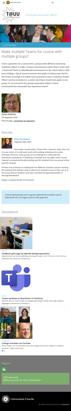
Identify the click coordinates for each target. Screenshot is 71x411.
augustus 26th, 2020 (22, 142)
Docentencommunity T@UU (41, 15)
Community (6, 341)
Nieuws (4, 251)
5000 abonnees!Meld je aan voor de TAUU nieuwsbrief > (22, 379)
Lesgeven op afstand (24, 120)
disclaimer (65, 404)
